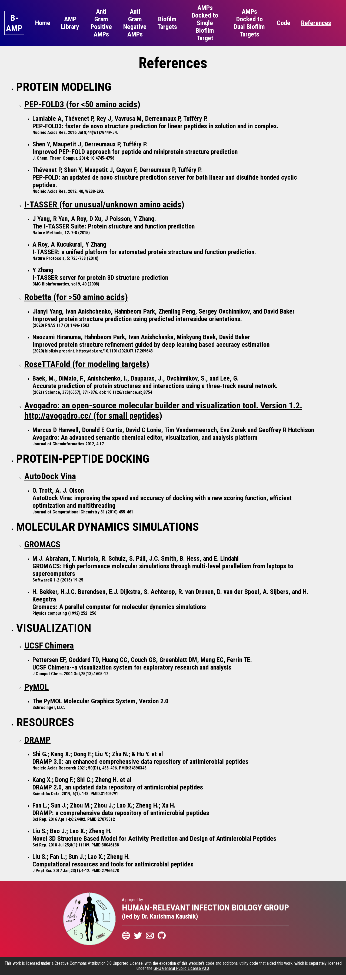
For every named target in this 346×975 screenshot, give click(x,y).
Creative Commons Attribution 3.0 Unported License (99, 963)
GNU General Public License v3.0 (181, 968)
